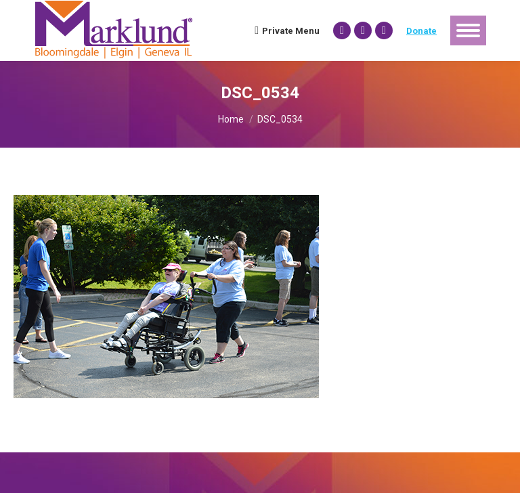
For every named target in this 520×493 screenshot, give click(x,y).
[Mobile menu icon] (468, 30)
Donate (421, 31)
